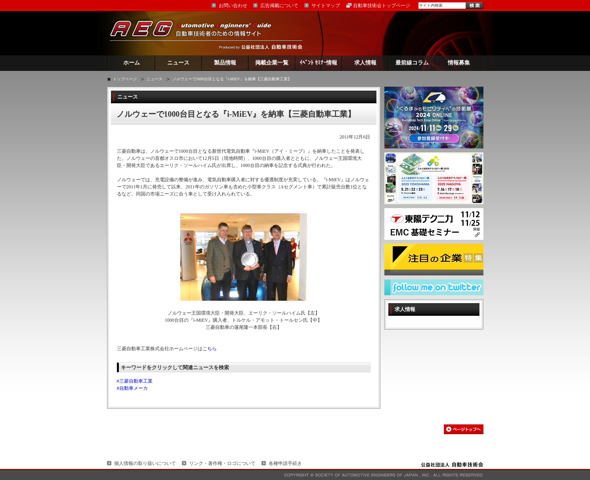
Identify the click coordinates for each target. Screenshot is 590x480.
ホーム (131, 63)
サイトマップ (325, 5)
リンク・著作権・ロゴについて (222, 463)
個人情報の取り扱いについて (145, 463)
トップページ (125, 79)
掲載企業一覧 (271, 63)
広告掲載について (279, 5)
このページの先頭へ (463, 429)
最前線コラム (412, 63)
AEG (195, 33)
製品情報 (225, 63)
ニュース (178, 63)
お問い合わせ (233, 5)
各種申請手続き (285, 463)
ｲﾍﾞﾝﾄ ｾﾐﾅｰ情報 (318, 63)
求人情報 (365, 63)
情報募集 (459, 63)
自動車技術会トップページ (381, 5)
